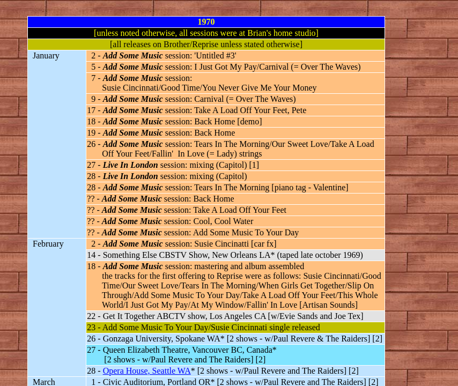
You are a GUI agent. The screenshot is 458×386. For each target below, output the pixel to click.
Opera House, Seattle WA (147, 370)
